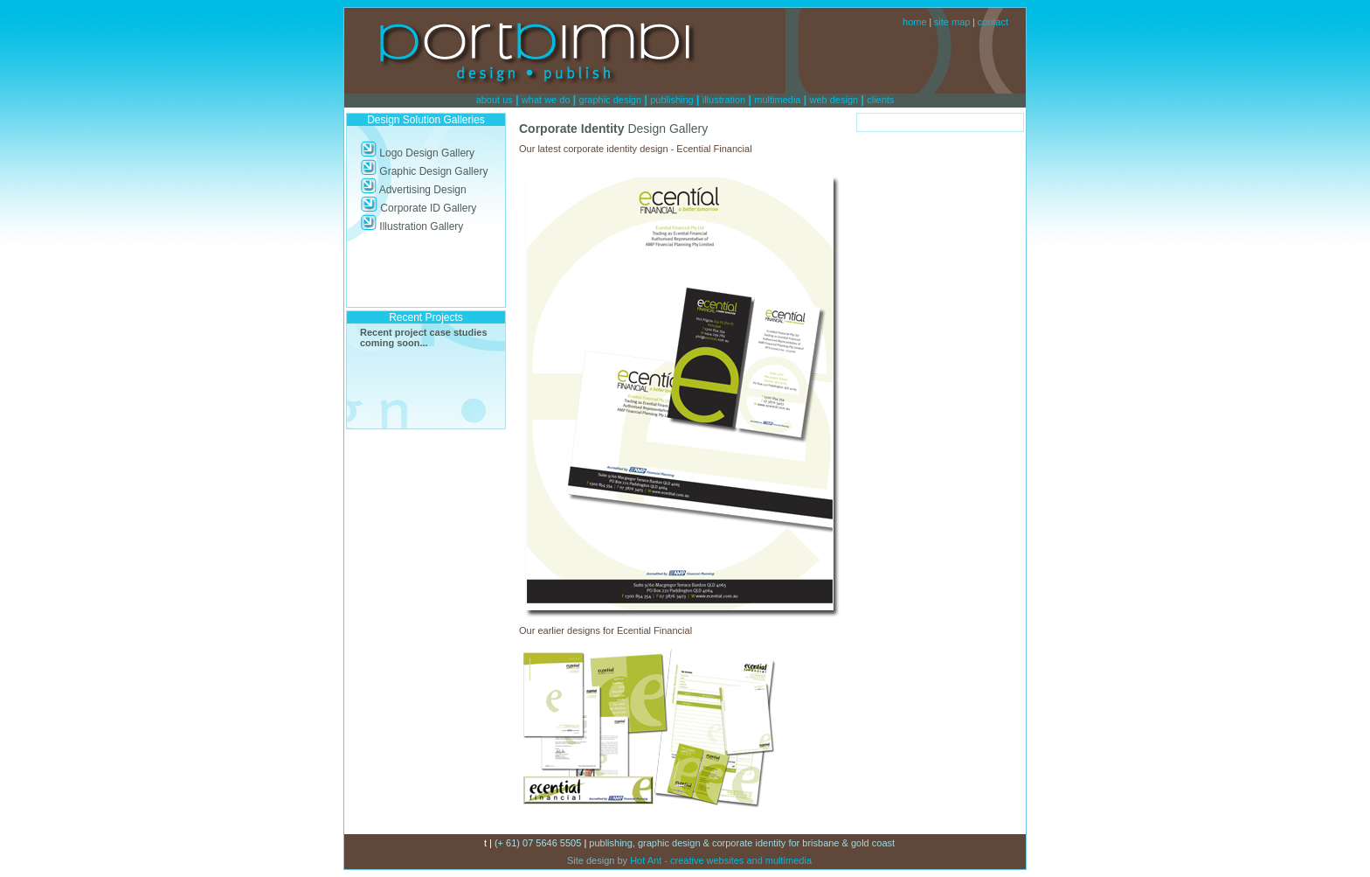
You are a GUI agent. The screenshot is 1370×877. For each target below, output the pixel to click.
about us (494, 99)
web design (834, 99)
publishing (672, 99)
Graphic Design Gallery (424, 171)
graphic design (610, 99)
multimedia (777, 99)
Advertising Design (413, 190)
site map (952, 22)
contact (993, 22)
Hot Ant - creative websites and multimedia (719, 860)
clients (880, 99)
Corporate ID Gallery (418, 208)
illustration (724, 99)
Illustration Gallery (411, 226)
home (915, 22)
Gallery (456, 153)
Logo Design (399, 153)
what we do (546, 99)
